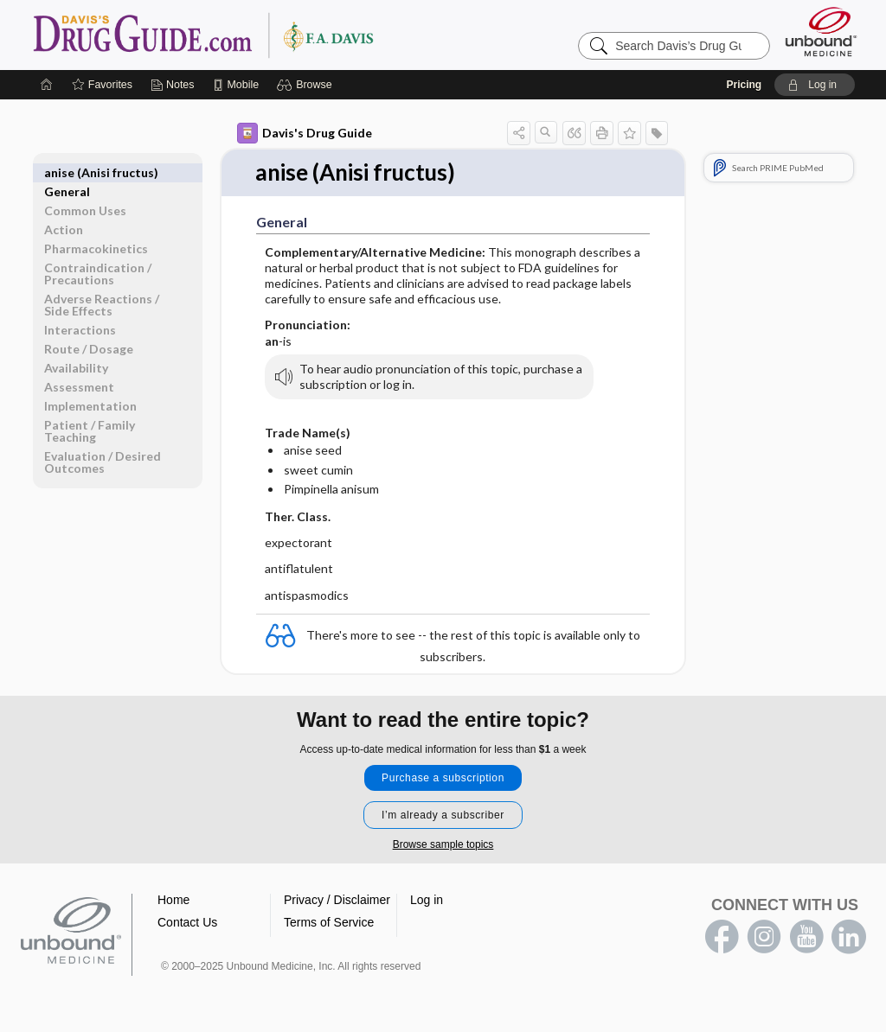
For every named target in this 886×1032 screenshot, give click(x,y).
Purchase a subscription (443, 778)
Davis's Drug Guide (304, 133)
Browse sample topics (443, 844)
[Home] (47, 84)
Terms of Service (329, 922)
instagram (764, 937)
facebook (721, 937)
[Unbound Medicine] (821, 31)
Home (173, 900)
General (67, 172)
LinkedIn (848, 937)
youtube (806, 937)
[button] (307, 84)
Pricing (743, 85)
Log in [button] (426, 900)
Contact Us (187, 922)
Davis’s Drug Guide (247, 35)
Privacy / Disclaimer (337, 900)
